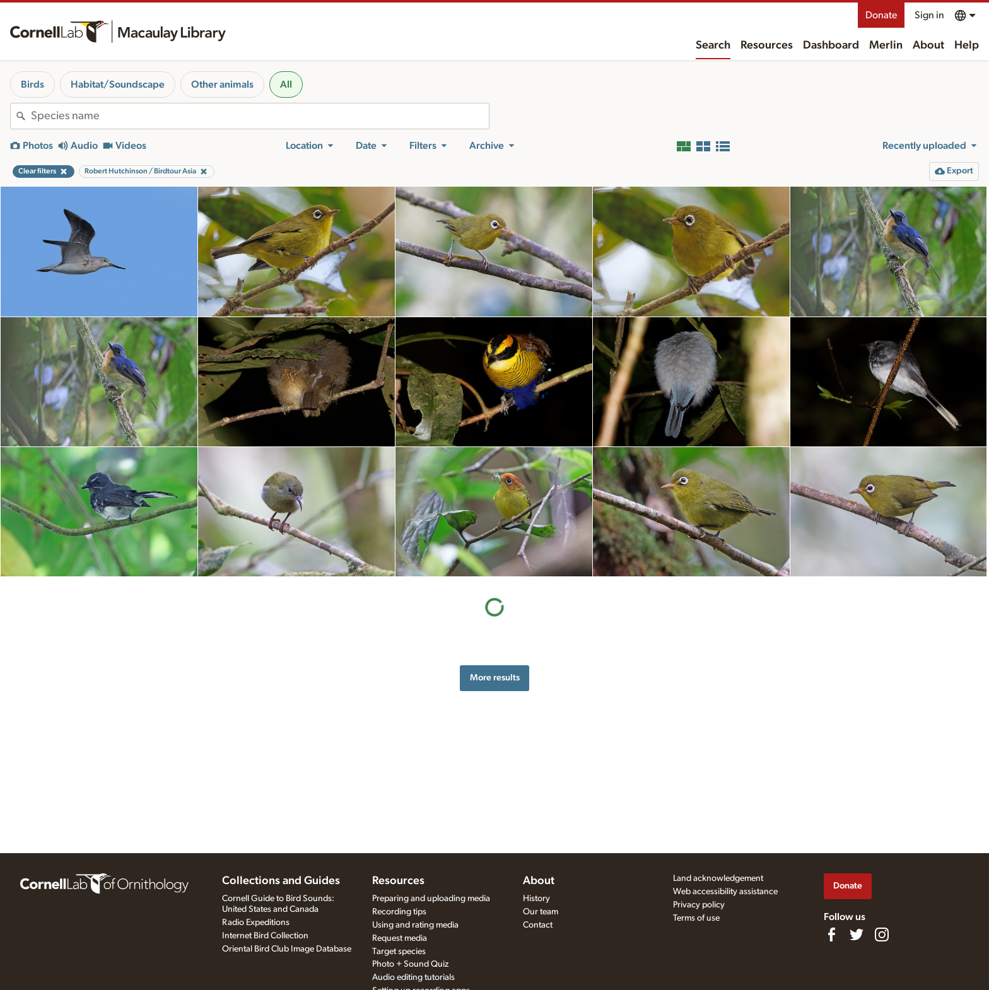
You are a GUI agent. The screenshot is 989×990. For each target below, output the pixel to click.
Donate (881, 15)
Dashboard (831, 45)
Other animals (222, 84)
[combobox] (260, 116)
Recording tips (399, 911)
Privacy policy (699, 904)
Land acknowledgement (718, 878)
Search (713, 45)
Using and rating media (415, 925)
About (928, 45)
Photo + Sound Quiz (410, 964)
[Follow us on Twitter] (856, 934)
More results (495, 677)
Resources (766, 45)
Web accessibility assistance (725, 891)
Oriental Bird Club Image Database (286, 949)
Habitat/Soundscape (118, 84)
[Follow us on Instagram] (881, 934)
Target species (399, 951)
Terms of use (696, 918)
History (536, 898)
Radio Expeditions (256, 922)
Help (966, 45)
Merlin (886, 45)
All (286, 84)
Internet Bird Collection (265, 935)
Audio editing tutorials (413, 977)
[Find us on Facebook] (831, 934)
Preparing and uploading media (431, 898)
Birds (32, 84)
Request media (399, 938)
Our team (540, 911)
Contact (538, 925)
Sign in (929, 15)
